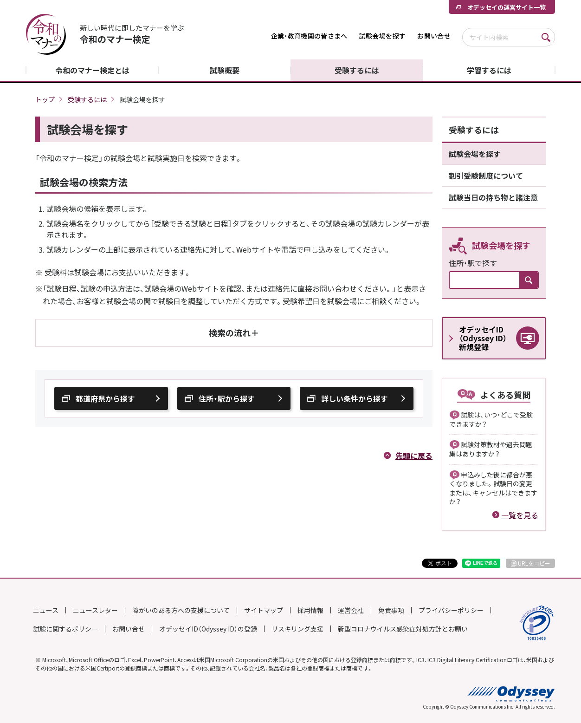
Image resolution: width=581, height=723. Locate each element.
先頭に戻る (414, 455)
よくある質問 (505, 395)
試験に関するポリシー (65, 628)
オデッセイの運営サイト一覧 (506, 7)
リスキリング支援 (297, 628)
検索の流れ (230, 332)
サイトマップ (263, 610)
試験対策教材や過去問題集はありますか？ (490, 449)
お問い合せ (434, 35)
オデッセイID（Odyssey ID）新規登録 (483, 338)
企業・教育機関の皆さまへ (309, 35)
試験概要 (224, 70)
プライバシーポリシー (451, 610)
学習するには (489, 70)
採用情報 (310, 610)
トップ (45, 99)
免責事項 (391, 610)
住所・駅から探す (227, 398)
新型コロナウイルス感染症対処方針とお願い (403, 628)
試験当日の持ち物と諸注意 (493, 197)
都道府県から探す (105, 398)
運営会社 (351, 610)
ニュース (45, 610)
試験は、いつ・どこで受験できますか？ (491, 419)
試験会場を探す (382, 35)
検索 (545, 37)
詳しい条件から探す (354, 398)
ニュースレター (95, 610)
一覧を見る (519, 515)
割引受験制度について (486, 175)
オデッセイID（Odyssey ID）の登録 (208, 628)
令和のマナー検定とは (92, 70)
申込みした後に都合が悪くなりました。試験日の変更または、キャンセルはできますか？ (493, 488)
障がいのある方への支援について (181, 610)
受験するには (357, 70)
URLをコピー (534, 563)
